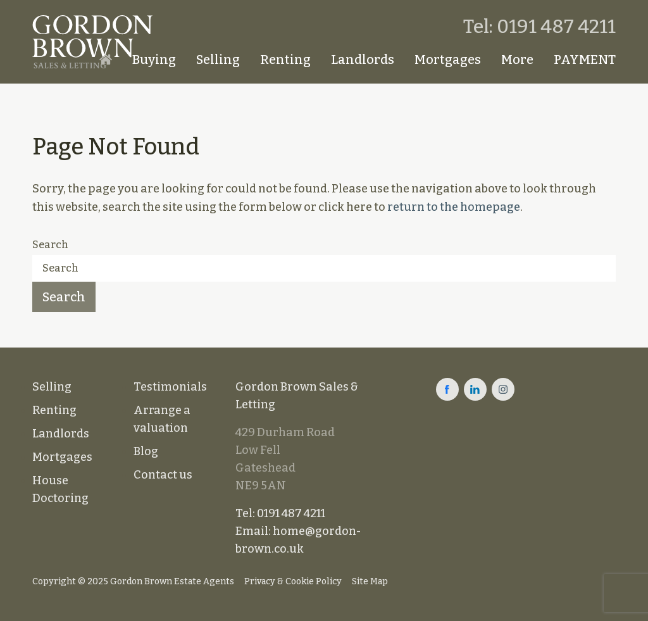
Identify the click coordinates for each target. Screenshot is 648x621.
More (517, 59)
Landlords (362, 59)
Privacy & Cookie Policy (293, 581)
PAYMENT (585, 59)
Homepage (105, 59)
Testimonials (170, 387)
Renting (285, 59)
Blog (146, 451)
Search (50, 245)
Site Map (370, 581)
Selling (218, 59)
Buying (154, 59)
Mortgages (447, 59)
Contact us (163, 475)
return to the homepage (453, 207)
